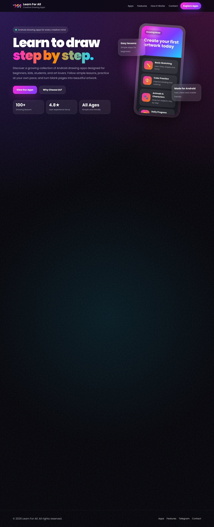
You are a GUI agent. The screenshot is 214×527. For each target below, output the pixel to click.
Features (142, 6)
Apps (131, 6)
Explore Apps (190, 6)
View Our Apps (25, 89)
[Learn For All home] (69, 6)
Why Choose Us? (52, 89)
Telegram (184, 518)
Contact (173, 6)
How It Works (158, 6)
